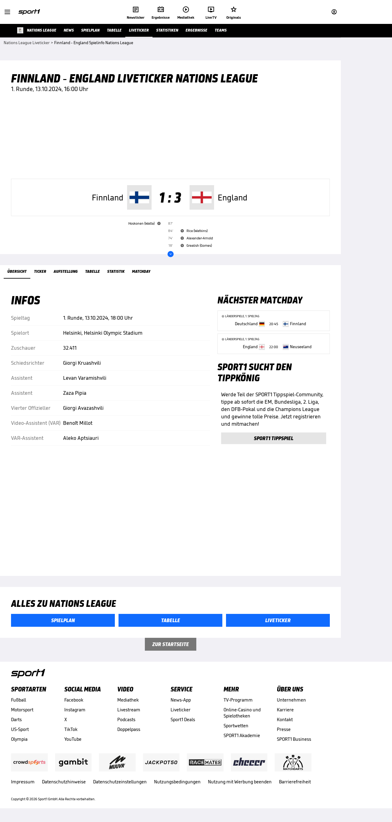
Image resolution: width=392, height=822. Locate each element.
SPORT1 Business (294, 742)
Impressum (23, 784)
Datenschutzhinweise (64, 784)
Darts (16, 722)
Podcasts (126, 722)
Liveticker (180, 712)
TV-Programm (238, 703)
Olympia (19, 742)
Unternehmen (291, 703)
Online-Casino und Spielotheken (242, 715)
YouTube (72, 742)
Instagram (74, 712)
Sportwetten (236, 728)
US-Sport (20, 732)
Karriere (285, 712)
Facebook (73, 703)
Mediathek (128, 703)
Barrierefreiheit (295, 784)
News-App (181, 703)
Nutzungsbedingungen (177, 784)
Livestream (128, 712)
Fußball (18, 703)
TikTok (70, 732)
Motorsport (22, 712)
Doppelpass (128, 732)
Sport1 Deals (183, 722)
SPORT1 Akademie (242, 738)
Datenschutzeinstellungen (120, 784)
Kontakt (285, 722)
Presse (284, 732)
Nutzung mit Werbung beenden (240, 784)
